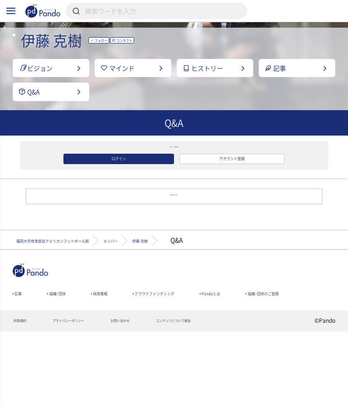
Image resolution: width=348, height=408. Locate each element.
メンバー (184, 294)
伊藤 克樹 (235, 294)
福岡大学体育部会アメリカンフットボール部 (82, 294)
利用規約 (24, 397)
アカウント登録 (232, 198)
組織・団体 (70, 352)
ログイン (118, 198)
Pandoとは (280, 352)
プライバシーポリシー (89, 397)
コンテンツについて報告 (232, 397)
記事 (21, 352)
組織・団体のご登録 (41, 364)
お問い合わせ (159, 397)
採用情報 (125, 352)
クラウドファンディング (201, 352)
